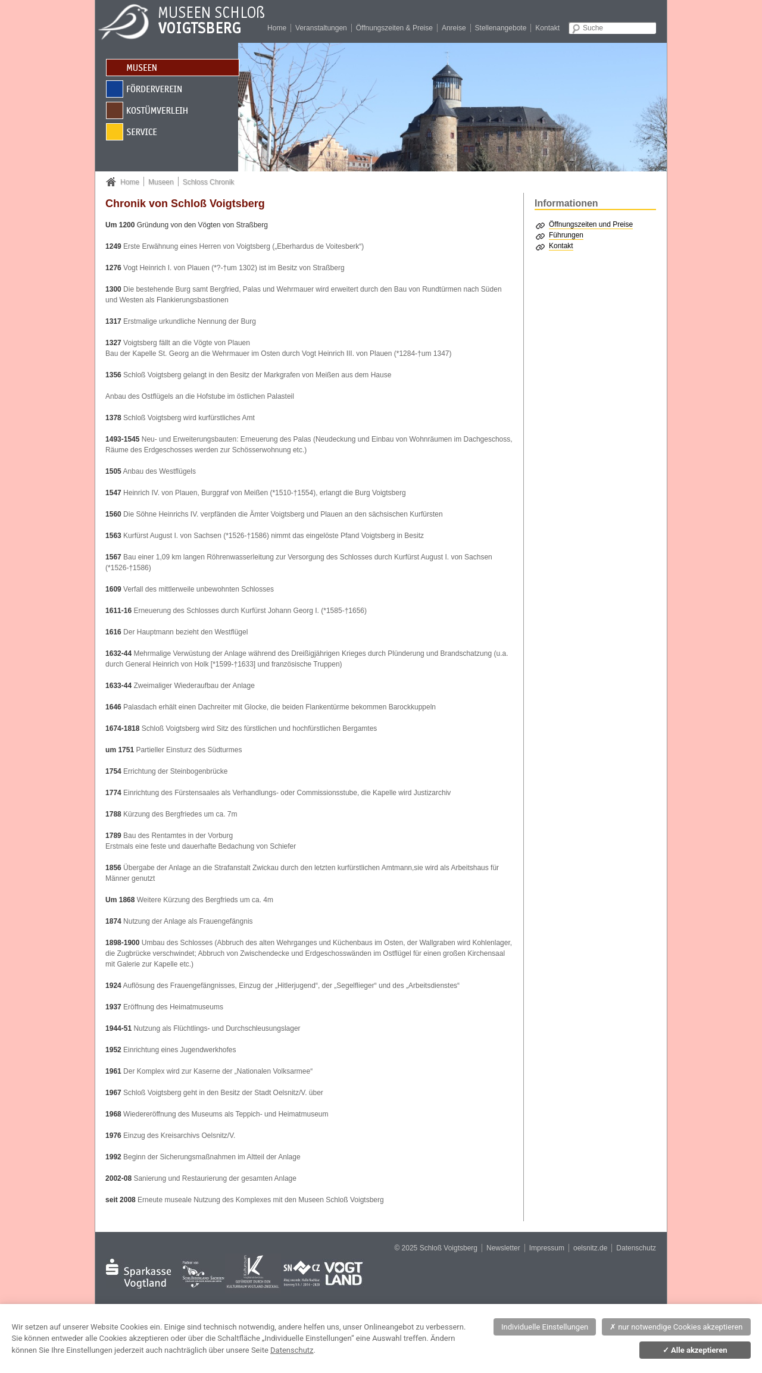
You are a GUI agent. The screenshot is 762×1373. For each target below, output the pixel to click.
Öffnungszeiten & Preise (394, 28)
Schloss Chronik (209, 182)
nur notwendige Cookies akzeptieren (676, 1326)
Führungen (566, 235)
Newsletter (503, 1248)
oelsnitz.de (590, 1248)
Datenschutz (636, 1248)
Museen (161, 182)
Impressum (546, 1248)
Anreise (454, 28)
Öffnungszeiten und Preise (591, 224)
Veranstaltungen (321, 28)
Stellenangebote (501, 28)
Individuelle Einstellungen (544, 1326)
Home (276, 28)
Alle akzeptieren (695, 1350)
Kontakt (547, 28)
